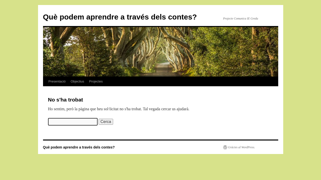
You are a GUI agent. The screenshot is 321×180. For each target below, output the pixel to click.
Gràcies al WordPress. (241, 147)
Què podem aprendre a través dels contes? (120, 17)
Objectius (77, 81)
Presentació (57, 81)
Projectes (96, 81)
